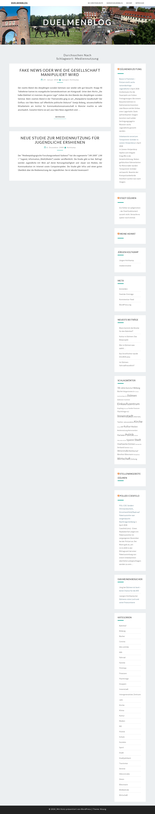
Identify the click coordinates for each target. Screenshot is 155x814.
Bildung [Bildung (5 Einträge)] (136, 388)
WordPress (86, 809)
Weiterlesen (60, 116)
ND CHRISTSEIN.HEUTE (95, 3)
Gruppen (122, 684)
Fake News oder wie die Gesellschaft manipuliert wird (60, 72)
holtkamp (71, 147)
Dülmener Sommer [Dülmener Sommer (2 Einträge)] (123, 400)
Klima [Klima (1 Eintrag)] (118, 427)
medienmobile (125, 265)
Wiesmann (123, 784)
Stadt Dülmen (128, 198)
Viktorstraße (124, 774)
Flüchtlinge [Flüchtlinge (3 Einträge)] (121, 411)
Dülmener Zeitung (131, 69)
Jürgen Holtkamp (126, 260)
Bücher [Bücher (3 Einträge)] (120, 391)
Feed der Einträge (126, 294)
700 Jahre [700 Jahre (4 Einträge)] (121, 388)
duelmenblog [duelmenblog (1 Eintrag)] (120, 396)
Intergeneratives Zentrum (130, 694)
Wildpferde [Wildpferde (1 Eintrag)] (137, 454)
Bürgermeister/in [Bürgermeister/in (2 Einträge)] (129, 391)
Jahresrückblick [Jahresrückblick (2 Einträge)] (128, 422)
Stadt (121, 752)
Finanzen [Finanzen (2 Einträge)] (136, 408)
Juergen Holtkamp (70, 80)
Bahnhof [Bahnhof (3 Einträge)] (129, 388)
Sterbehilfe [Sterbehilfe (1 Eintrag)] (138, 444)
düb (120, 652)
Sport (121, 747)
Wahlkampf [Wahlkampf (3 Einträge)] (133, 451)
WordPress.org (125, 304)
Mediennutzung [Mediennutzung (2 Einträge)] (122, 430)
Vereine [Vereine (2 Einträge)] (126, 448)
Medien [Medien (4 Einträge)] (134, 426)
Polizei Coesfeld (129, 495)
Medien (122, 721)
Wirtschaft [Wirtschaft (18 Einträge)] (123, 459)
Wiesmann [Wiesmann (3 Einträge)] (129, 454)
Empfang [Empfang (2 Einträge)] (120, 408)
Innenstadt (123, 689)
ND (120, 726)
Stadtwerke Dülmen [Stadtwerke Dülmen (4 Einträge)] (126, 444)
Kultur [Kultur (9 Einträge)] (127, 426)
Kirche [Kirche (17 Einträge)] (138, 422)
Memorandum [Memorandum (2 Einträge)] (133, 430)
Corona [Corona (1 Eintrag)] (137, 391)
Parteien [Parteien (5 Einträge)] (121, 435)
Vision (121, 779)
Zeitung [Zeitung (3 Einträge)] (134, 459)
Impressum (140, 3)
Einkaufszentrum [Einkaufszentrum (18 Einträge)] (128, 404)
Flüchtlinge (124, 678)
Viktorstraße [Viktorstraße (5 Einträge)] (123, 450)
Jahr (121, 700)
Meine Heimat (128, 233)
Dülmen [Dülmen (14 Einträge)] (132, 395)
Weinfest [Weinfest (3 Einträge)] (120, 454)
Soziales (122, 742)
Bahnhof (122, 625)
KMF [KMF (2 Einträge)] (122, 427)
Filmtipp (122, 668)
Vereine (122, 768)
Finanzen (123, 673)
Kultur (121, 715)
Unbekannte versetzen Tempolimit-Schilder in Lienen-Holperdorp (128, 139)
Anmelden (123, 289)
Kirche (121, 705)
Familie (122, 662)
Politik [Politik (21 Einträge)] (129, 435)
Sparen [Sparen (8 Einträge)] (130, 440)
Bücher (129, 3)
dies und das (124, 647)
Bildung (122, 631)
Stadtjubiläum (125, 758)
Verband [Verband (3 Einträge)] (120, 447)
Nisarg (103, 809)
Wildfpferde (124, 790)
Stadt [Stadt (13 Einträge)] (138, 440)
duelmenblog (19, 2)
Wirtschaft (123, 795)
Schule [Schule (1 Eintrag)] (136, 435)
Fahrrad (122, 657)
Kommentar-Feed (126, 299)
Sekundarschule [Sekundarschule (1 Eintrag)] (121, 440)
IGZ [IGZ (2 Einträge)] (128, 412)
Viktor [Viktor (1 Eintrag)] (131, 447)
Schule (122, 737)
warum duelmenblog (115, 3)
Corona (122, 641)
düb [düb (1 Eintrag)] (126, 396)
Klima (121, 710)
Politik (122, 731)
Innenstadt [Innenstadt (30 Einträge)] (125, 416)
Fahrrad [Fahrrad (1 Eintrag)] (126, 408)
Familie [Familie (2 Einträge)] (130, 408)
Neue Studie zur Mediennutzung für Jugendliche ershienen (60, 140)
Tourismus (123, 763)
